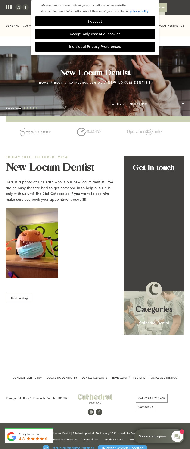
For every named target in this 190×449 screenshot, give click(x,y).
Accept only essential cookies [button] (95, 34)
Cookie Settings (162, 421)
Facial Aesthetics (170, 25)
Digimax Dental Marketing (146, 414)
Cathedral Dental (87, 73)
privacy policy (139, 11)
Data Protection (138, 421)
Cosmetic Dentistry (62, 368)
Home (40, 73)
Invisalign (120, 368)
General (12, 25)
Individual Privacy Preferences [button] (95, 46)
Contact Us (174, 7)
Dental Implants (95, 368)
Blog (56, 73)
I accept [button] (95, 21)
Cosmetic (30, 25)
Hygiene (138, 368)
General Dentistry (28, 368)
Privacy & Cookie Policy (32, 421)
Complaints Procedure (64, 421)
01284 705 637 (147, 388)
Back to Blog (19, 288)
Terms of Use (90, 421)
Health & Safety (113, 421)
